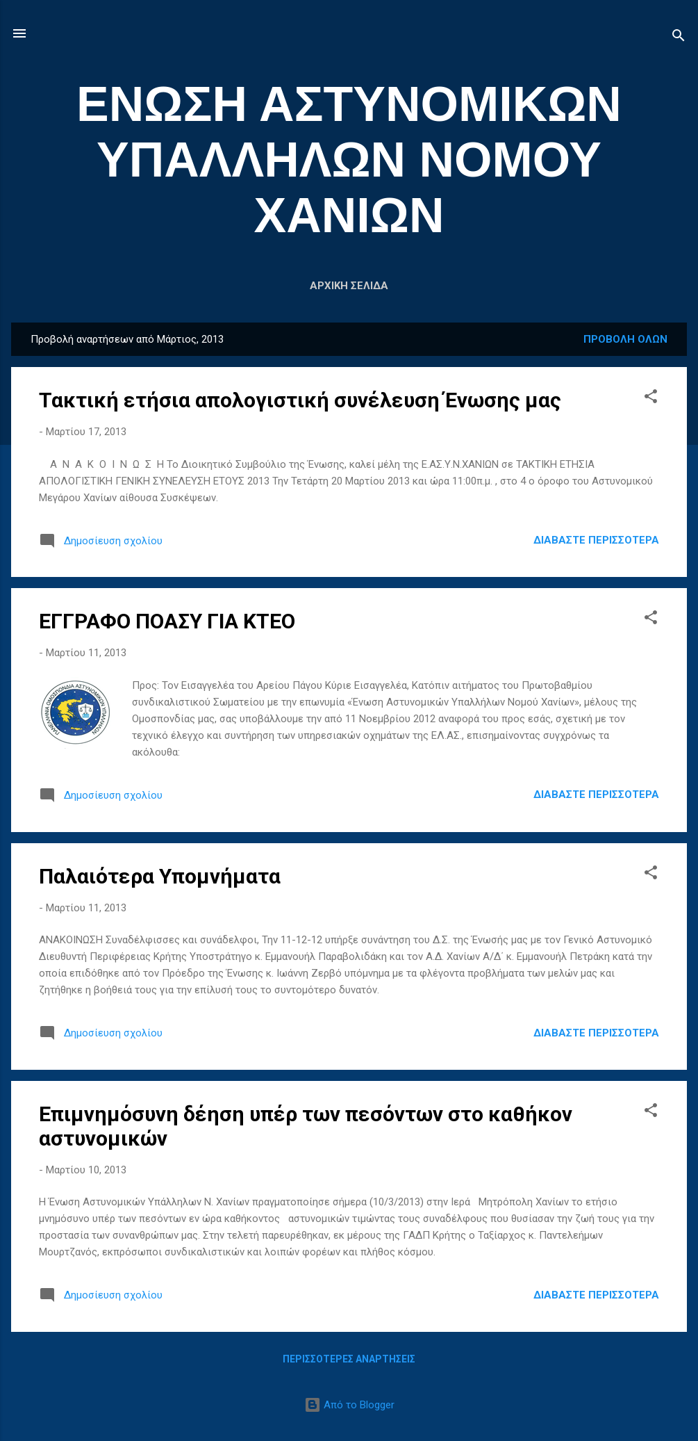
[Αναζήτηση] (678, 38)
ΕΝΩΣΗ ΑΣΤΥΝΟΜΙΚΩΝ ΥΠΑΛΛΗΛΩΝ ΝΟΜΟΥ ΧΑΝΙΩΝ (349, 160)
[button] (650, 398)
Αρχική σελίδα (349, 285)
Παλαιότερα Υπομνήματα (160, 876)
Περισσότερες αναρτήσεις (349, 1359)
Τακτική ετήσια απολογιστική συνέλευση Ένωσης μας (300, 400)
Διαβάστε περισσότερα (596, 540)
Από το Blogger (349, 1405)
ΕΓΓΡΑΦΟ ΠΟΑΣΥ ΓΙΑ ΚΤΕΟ (167, 621)
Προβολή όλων (625, 339)
